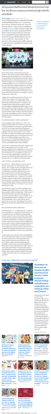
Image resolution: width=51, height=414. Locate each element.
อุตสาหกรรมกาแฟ (11, 29)
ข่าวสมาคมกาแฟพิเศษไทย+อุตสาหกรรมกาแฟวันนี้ (19, 260)
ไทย (18, 2)
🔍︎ (47, 2)
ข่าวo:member (41, 29)
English (24, 2)
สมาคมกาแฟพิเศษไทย (8, 39)
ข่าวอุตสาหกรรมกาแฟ (42, 23)
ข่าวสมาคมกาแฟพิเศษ (42, 25)
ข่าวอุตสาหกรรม (41, 27)
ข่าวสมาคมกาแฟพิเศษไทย (43, 21)
